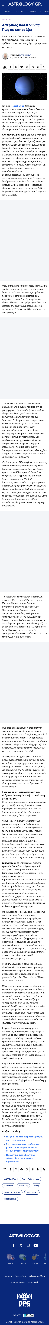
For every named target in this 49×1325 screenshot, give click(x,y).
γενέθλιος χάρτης (12, 1192)
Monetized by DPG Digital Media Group (24, 1321)
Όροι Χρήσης (20, 1276)
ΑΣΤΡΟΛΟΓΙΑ (10, 1179)
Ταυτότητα (8, 1276)
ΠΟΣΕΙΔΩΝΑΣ (10, 1199)
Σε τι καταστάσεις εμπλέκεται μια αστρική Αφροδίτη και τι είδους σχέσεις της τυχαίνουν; (23, 1147)
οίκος (36, 1185)
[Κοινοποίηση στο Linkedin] (38, 67)
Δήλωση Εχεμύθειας (37, 1276)
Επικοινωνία (33, 1282)
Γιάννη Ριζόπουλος (30, 1179)
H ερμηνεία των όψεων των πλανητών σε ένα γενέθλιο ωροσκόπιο (20, 1158)
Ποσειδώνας (17, 105)
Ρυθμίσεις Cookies (17, 1282)
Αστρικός (23, 1185)
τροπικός (8, 1185)
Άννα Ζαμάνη (25, 55)
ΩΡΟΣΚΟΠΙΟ (32, 1192)
